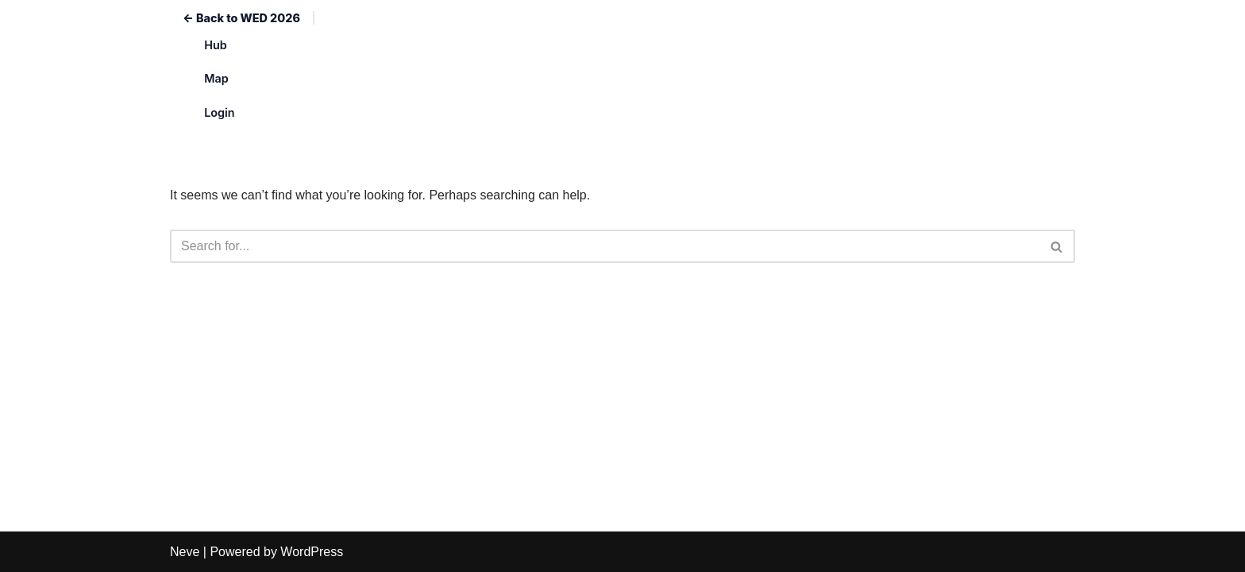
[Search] (604, 246)
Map (216, 78)
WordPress (311, 551)
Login (219, 112)
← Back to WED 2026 (241, 18)
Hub (215, 45)
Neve (184, 551)
